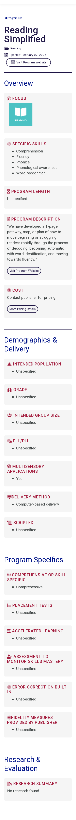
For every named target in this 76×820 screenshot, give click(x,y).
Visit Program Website (29, 62)
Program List (13, 18)
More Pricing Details (23, 309)
